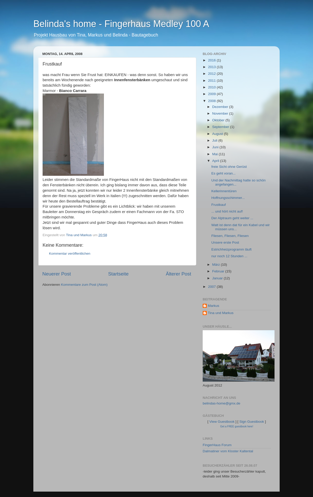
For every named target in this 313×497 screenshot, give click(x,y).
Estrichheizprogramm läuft (231, 249)
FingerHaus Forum (217, 445)
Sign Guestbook (251, 422)
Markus (213, 306)
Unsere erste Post (225, 242)
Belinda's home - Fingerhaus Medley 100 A (121, 24)
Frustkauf (218, 205)
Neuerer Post (56, 274)
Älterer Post (178, 274)
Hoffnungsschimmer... (228, 198)
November (220, 113)
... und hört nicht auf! (227, 211)
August (218, 134)
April (216, 161)
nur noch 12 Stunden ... (229, 256)
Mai (215, 154)
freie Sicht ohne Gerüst (229, 167)
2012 (212, 74)
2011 (212, 80)
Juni (216, 147)
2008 (212, 101)
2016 (212, 60)
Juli (215, 140)
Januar (218, 278)
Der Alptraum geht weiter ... (232, 218)
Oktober (219, 120)
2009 (212, 94)
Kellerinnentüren (224, 191)
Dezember (220, 107)
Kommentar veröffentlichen (69, 253)
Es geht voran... (223, 173)
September (221, 127)
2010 (212, 87)
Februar (218, 271)
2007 (212, 287)
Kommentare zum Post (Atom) (84, 285)
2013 (212, 67)
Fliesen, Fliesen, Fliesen (230, 236)
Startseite (118, 274)
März (216, 264)
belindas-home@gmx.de (221, 403)
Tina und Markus (220, 313)
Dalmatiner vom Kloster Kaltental (228, 451)
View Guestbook (221, 422)
